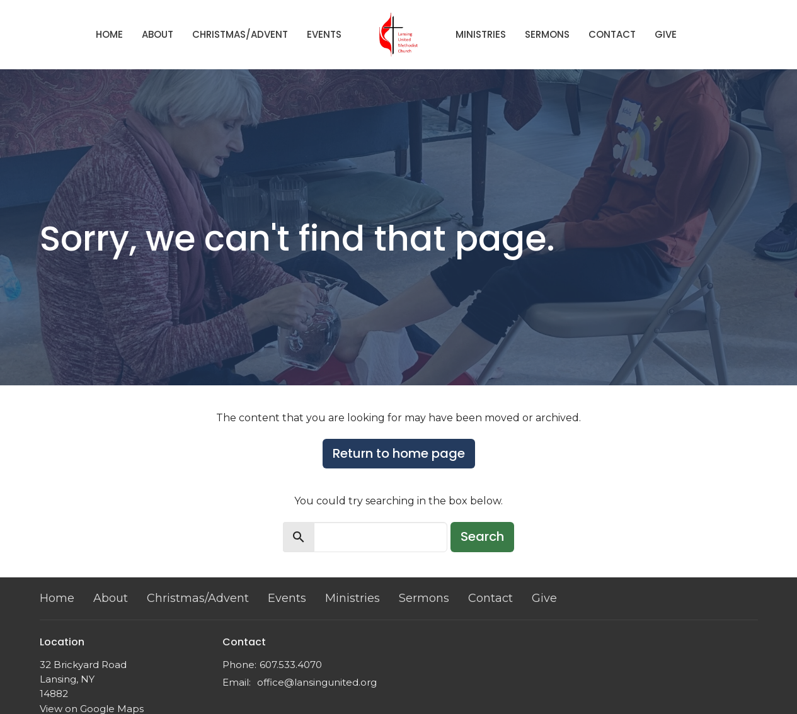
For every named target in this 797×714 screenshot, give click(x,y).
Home (109, 34)
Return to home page (399, 453)
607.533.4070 (291, 665)
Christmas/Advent (240, 34)
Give (666, 34)
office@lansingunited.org (317, 682)
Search (482, 536)
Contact (612, 34)
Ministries (481, 34)
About (157, 34)
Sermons (547, 34)
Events (324, 34)
